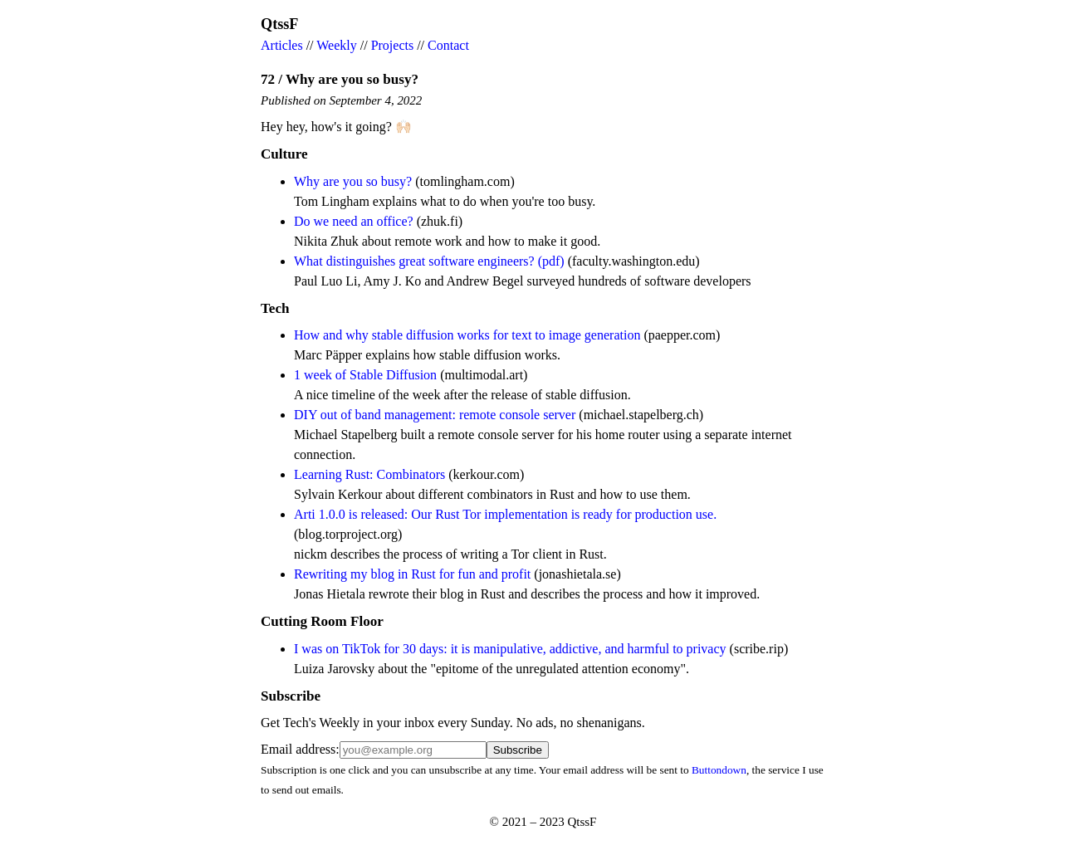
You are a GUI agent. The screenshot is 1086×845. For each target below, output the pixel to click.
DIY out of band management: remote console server (434, 415)
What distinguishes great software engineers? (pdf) (429, 261)
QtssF (279, 24)
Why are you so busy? (353, 181)
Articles (282, 45)
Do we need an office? (353, 221)
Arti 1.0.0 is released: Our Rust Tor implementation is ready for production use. (505, 514)
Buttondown (719, 770)
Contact (448, 45)
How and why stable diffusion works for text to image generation (467, 335)
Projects (392, 45)
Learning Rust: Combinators (369, 474)
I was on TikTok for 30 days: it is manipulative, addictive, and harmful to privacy (510, 649)
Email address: (300, 749)
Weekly (336, 45)
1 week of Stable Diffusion (365, 375)
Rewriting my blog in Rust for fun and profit (412, 574)
